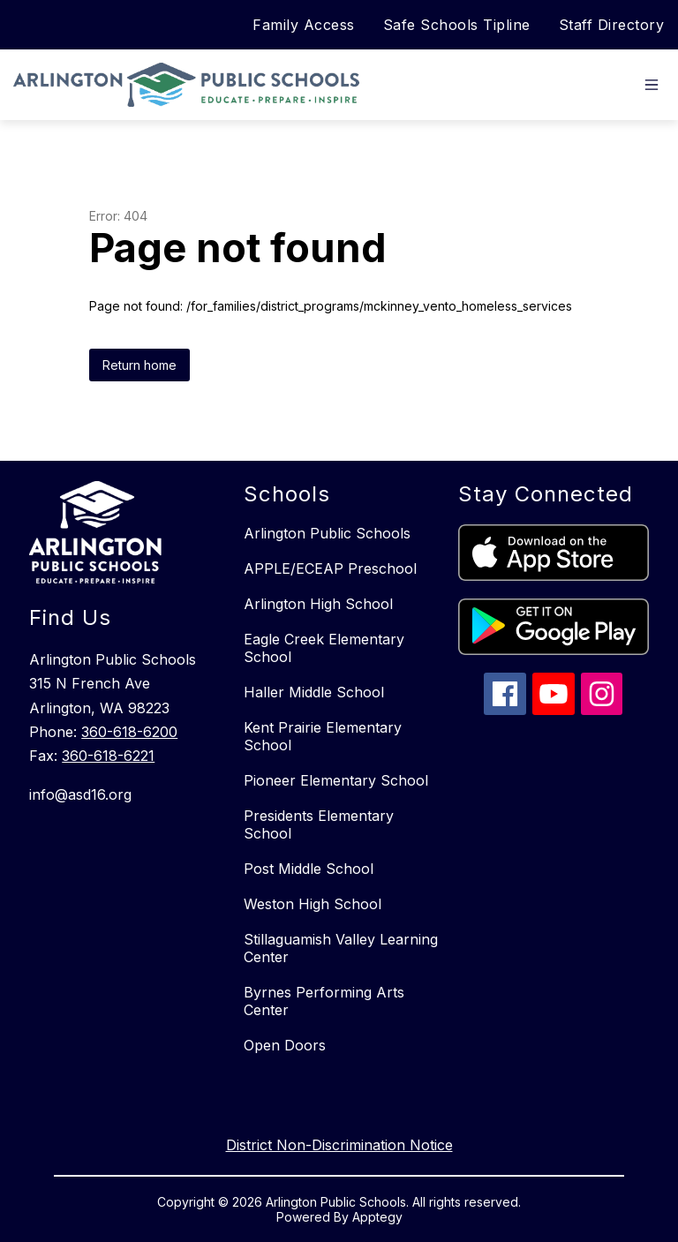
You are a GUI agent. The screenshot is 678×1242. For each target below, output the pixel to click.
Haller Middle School (314, 692)
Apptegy (377, 1216)
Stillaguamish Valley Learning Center (341, 948)
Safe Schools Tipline (457, 25)
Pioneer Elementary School (336, 780)
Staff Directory (612, 25)
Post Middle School (308, 868)
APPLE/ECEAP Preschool (330, 568)
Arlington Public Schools (327, 533)
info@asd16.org (80, 794)
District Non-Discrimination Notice (339, 1145)
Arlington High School (318, 604)
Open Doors (285, 1045)
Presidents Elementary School (319, 824)
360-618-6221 (108, 755)
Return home (139, 365)
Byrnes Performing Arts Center (324, 1001)
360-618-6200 (129, 732)
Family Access (303, 25)
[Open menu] (651, 85)
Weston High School (312, 904)
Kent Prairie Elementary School (323, 736)
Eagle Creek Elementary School (324, 648)
